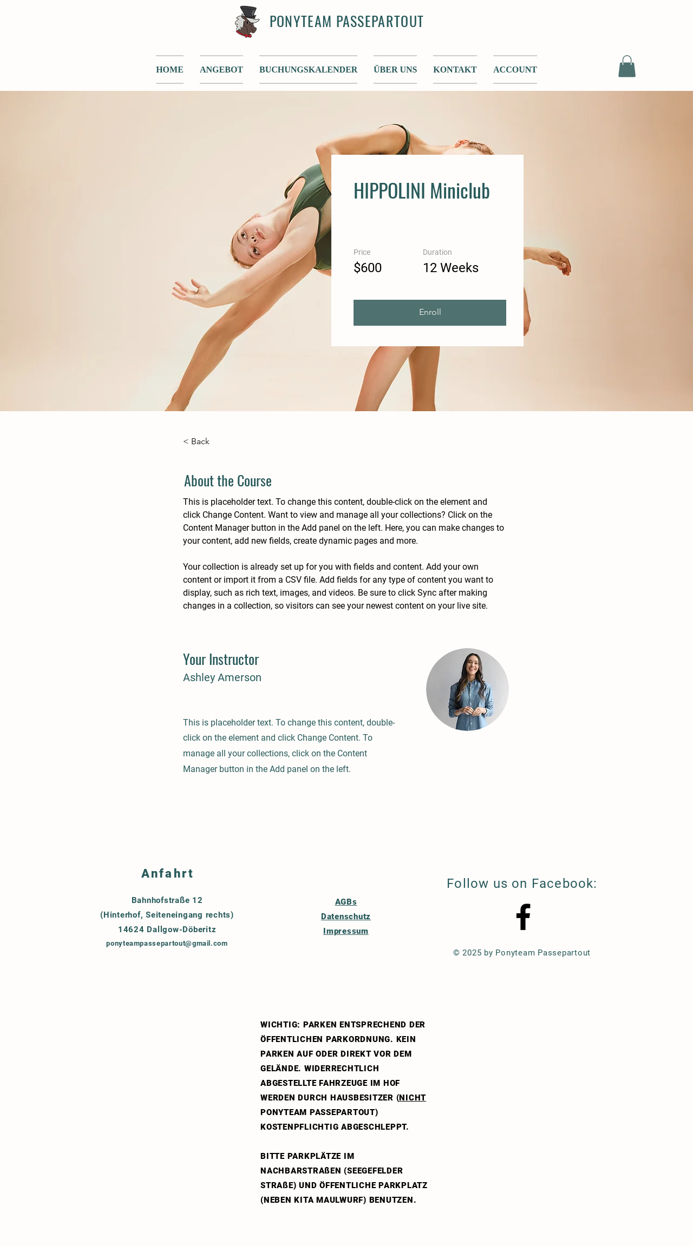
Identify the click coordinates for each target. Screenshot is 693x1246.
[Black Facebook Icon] (523, 916)
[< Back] (213, 442)
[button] (395, 69)
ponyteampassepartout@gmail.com (167, 943)
